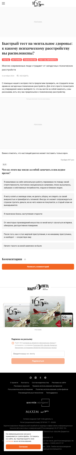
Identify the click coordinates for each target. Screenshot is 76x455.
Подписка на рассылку (21, 339)
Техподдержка (52, 393)
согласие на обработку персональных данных (39, 343)
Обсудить (23, 76)
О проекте (14, 383)
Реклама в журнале (22, 386)
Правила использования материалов (47, 386)
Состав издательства (40, 383)
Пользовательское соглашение (20, 389)
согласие (9, 441)
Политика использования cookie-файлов (52, 389)
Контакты (25, 383)
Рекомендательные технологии (30, 393)
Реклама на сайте (59, 383)
